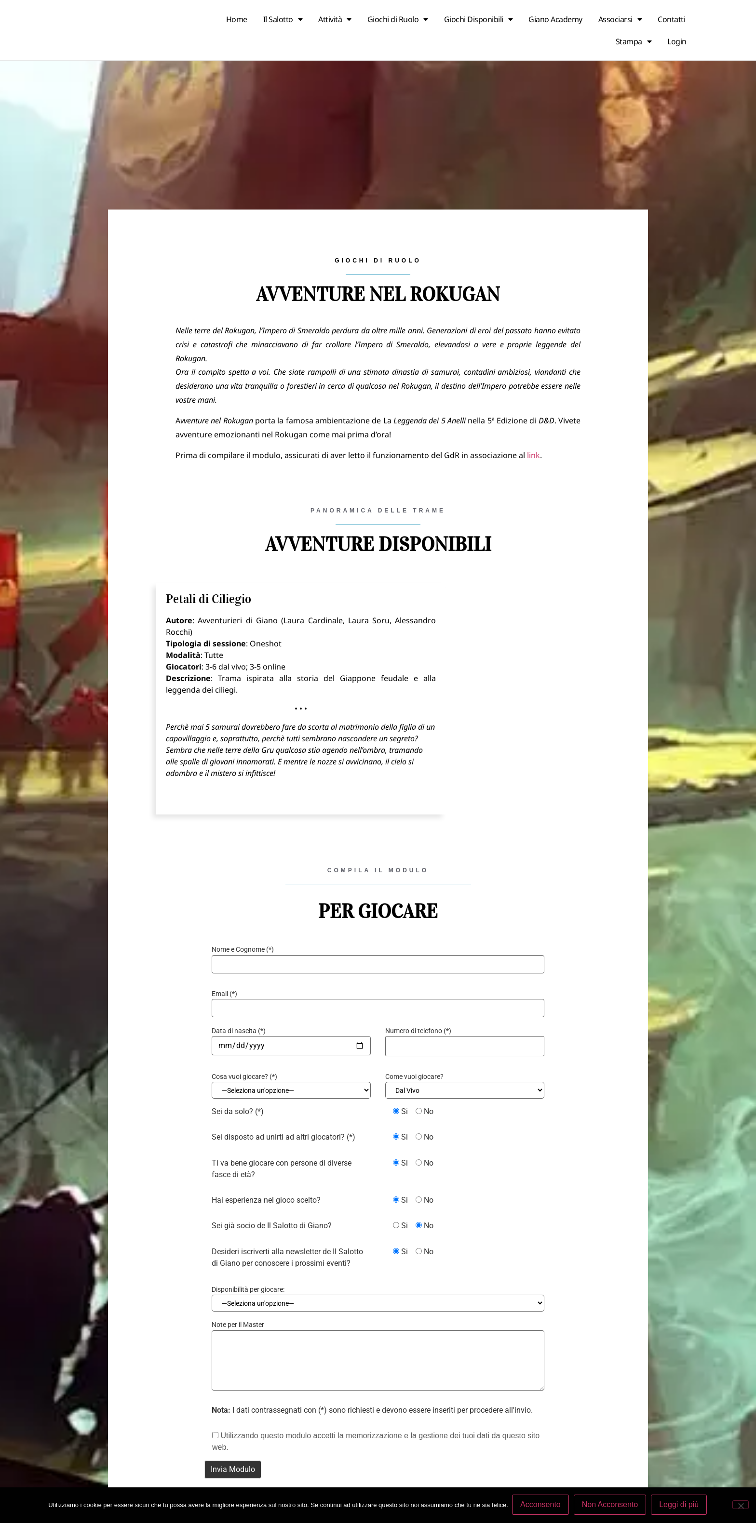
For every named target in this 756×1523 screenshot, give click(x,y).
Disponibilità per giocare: (248, 1290)
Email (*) (224, 993)
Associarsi (620, 19)
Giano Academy (555, 19)
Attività (334, 19)
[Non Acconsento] (740, 1505)
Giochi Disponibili (478, 19)
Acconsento (541, 1505)
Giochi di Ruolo (397, 19)
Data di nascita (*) (239, 1030)
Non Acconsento (611, 1505)
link (533, 455)
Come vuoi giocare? (414, 1076)
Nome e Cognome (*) (243, 949)
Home (236, 19)
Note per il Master (238, 1328)
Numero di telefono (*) (418, 1030)
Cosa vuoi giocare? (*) (244, 1076)
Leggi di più (680, 1505)
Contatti (671, 19)
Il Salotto (283, 19)
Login (677, 41)
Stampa (634, 41)
